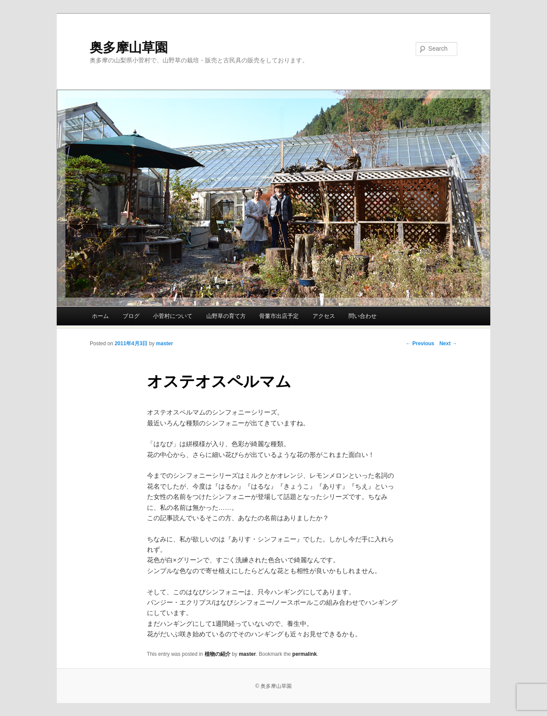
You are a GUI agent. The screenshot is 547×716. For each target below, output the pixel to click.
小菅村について (172, 316)
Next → (448, 343)
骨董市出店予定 (279, 316)
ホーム (100, 316)
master (164, 343)
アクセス (324, 316)
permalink (304, 654)
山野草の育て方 (226, 316)
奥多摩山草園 (129, 47)
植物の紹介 (218, 654)
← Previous (420, 343)
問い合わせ (362, 316)
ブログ (131, 316)
